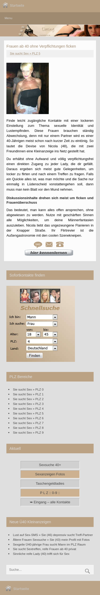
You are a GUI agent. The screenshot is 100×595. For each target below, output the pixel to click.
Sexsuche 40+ (50, 465)
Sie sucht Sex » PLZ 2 (28, 399)
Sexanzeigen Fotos (50, 474)
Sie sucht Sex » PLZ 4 (28, 408)
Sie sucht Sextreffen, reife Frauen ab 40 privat (44, 549)
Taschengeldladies (50, 483)
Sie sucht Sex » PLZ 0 (28, 389)
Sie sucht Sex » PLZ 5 (25, 53)
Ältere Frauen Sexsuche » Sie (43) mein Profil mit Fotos (51, 539)
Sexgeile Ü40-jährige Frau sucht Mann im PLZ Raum (49, 544)
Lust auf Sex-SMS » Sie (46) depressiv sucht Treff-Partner (53, 535)
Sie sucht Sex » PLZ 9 (28, 432)
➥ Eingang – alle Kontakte (50, 502)
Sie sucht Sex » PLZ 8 (28, 427)
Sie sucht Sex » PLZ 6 (28, 418)
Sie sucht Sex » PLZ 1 (28, 394)
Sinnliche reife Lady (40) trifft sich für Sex (41, 553)
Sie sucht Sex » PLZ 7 (28, 423)
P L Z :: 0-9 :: (50, 493)
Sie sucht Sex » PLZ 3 (28, 403)
